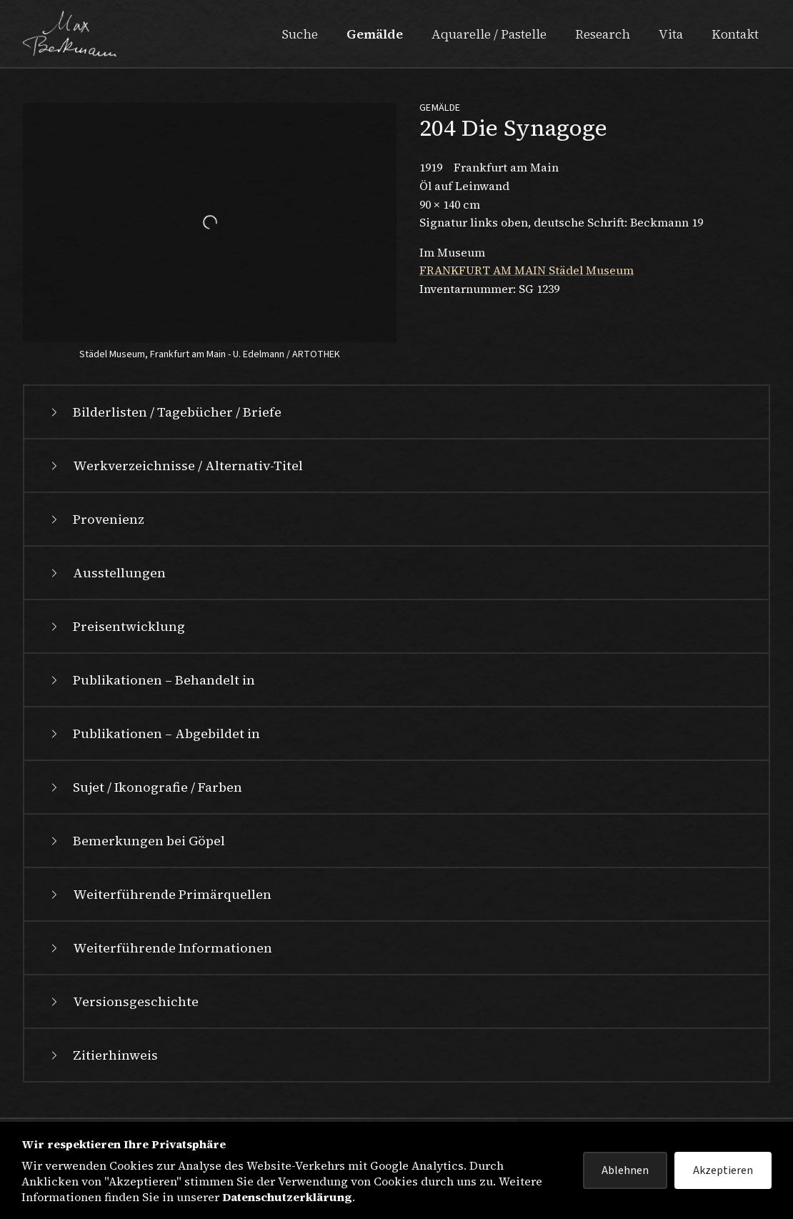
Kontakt (735, 34)
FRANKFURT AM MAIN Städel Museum (526, 270)
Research (602, 34)
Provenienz (95, 519)
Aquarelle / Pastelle (489, 34)
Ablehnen (625, 1170)
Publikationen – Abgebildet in (153, 733)
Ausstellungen (106, 573)
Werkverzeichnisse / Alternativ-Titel (175, 465)
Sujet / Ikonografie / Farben (144, 787)
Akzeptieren (723, 1170)
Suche (299, 34)
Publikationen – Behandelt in (151, 680)
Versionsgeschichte (123, 1001)
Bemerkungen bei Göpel (136, 841)
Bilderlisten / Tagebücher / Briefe (164, 412)
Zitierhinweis (102, 1055)
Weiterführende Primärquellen (159, 894)
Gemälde (374, 34)
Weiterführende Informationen (159, 948)
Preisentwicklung (116, 626)
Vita (671, 34)
